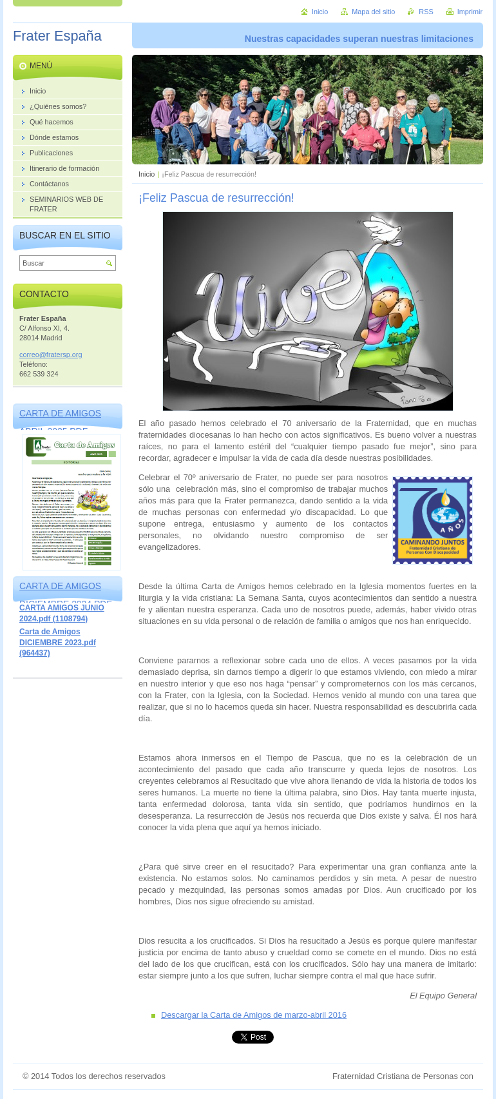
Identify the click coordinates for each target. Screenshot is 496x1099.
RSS (426, 11)
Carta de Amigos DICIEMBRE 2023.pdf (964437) (57, 642)
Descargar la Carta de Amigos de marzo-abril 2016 (254, 1015)
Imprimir (469, 11)
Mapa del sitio (373, 11)
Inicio (146, 174)
